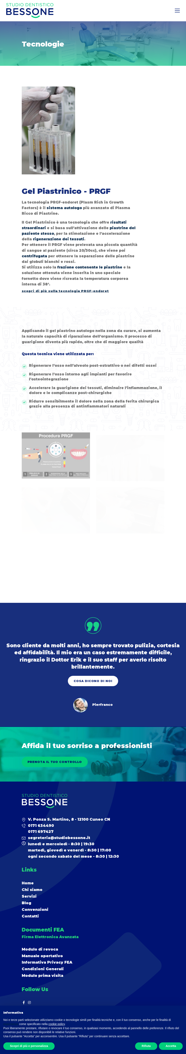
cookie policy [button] (56, 1024)
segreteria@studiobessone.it (59, 838)
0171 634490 (41, 825)
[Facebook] (24, 1002)
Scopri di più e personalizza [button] (29, 1046)
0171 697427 (41, 831)
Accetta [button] (171, 1046)
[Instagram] (29, 1002)
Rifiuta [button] (146, 1046)
